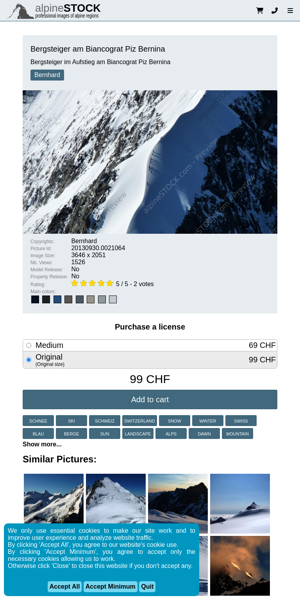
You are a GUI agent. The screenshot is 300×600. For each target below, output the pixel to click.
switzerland (139, 420)
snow (174, 420)
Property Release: (49, 276)
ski (71, 420)
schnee (38, 420)
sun (104, 433)
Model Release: (46, 269)
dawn (204, 433)
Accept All (65, 586)
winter (207, 420)
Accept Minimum (111, 586)
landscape (138, 433)
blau (38, 433)
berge (71, 433)
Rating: (37, 284)
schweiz (105, 420)
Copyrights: (42, 241)
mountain (237, 433)
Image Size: (42, 255)
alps (171, 433)
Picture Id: (41, 248)
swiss (241, 420)
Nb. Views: (41, 262)
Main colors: (43, 291)
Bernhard (47, 75)
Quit (147, 586)
